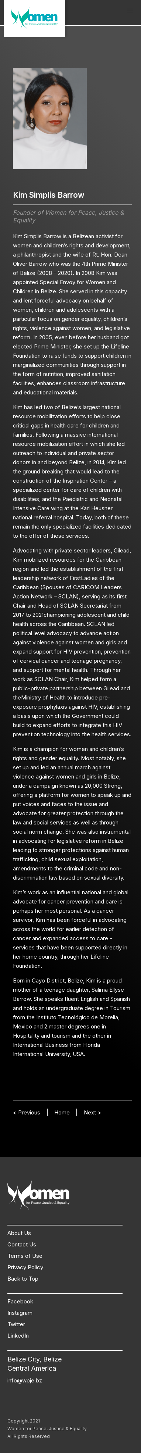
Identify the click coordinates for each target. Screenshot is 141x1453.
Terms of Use (24, 1255)
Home (62, 1112)
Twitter (16, 1324)
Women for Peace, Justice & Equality (47, 1428)
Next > (92, 1112)
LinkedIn (18, 1335)
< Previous (26, 1112)
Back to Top (22, 1278)
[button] (130, 11)
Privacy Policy (25, 1267)
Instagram (19, 1312)
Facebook (20, 1301)
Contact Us (21, 1244)
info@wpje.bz (24, 1380)
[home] (34, 18)
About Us (19, 1233)
